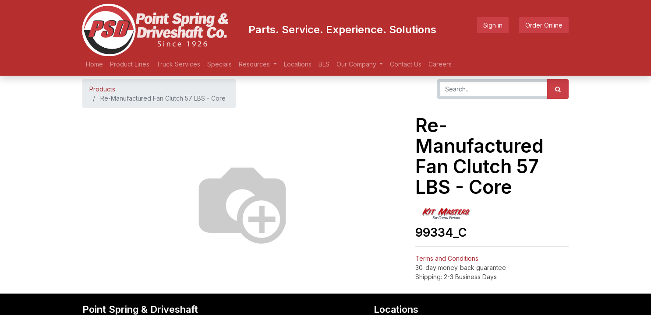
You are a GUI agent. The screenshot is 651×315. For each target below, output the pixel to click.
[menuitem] (94, 64)
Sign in (492, 25)
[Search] (558, 89)
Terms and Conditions (446, 258)
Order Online (544, 25)
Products (102, 89)
